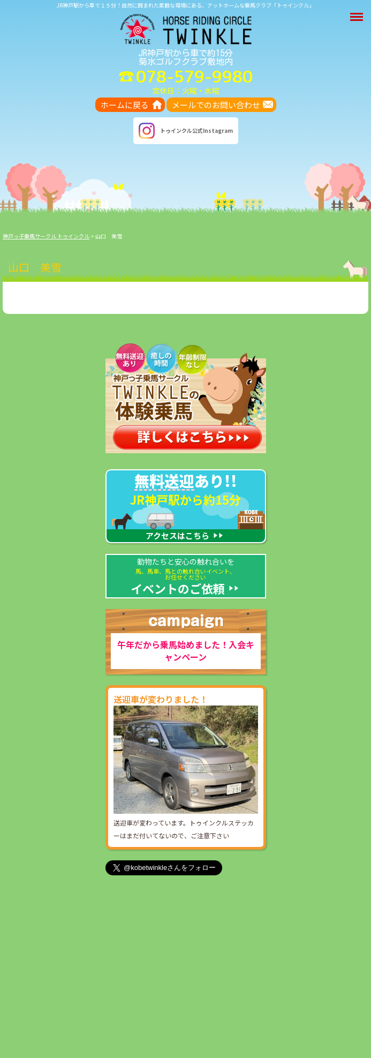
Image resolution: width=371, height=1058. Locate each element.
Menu (358, 11)
